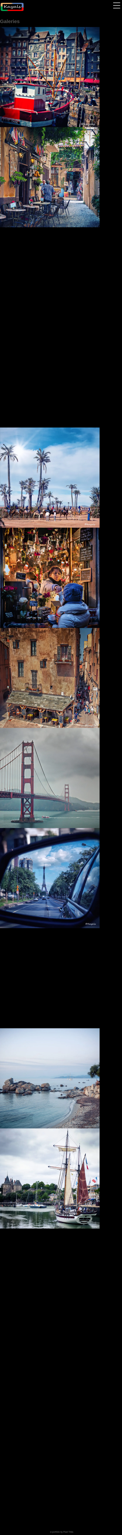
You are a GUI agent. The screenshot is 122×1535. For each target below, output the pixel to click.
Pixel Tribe (68, 1532)
